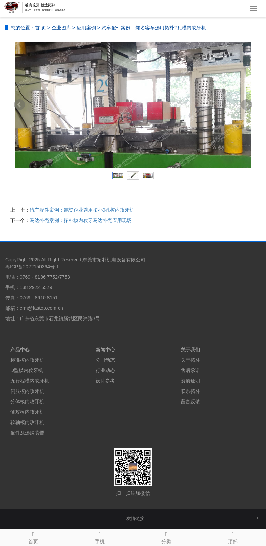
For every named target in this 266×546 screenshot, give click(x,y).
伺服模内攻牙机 (27, 391)
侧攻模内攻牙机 (27, 412)
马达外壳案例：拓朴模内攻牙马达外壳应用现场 (81, 220)
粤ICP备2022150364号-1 (32, 266)
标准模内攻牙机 (27, 360)
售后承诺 (190, 370)
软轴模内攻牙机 (27, 422)
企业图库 (61, 27)
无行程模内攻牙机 (29, 380)
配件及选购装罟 (27, 432)
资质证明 (190, 380)
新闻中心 (105, 349)
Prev (19, 104)
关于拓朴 (190, 360)
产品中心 (20, 349)
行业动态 (105, 370)
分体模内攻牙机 (27, 401)
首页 (33, 536)
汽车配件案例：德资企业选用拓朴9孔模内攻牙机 (82, 210)
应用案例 (86, 27)
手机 (99, 536)
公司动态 (105, 360)
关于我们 (190, 349)
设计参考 (105, 380)
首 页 (40, 27)
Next (246, 104)
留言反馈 (190, 401)
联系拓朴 (190, 391)
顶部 (233, 536)
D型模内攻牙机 (26, 370)
